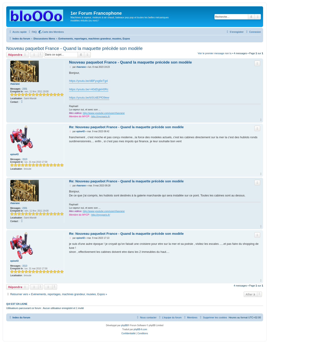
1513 (24, 159)
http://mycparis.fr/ (100, 116)
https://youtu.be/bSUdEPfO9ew (89, 97)
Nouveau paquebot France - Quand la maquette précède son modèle (74, 48)
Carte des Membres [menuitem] (53, 32)
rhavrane (15, 84)
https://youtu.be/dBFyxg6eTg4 (88, 80)
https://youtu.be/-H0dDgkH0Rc (88, 89)
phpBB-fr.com (140, 329)
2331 (24, 89)
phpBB (124, 325)
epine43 (14, 154)
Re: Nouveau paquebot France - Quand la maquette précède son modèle (126, 127)
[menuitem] (32, 32)
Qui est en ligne (16, 304)
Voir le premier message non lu (215, 53)
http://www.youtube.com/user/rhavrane (104, 113)
